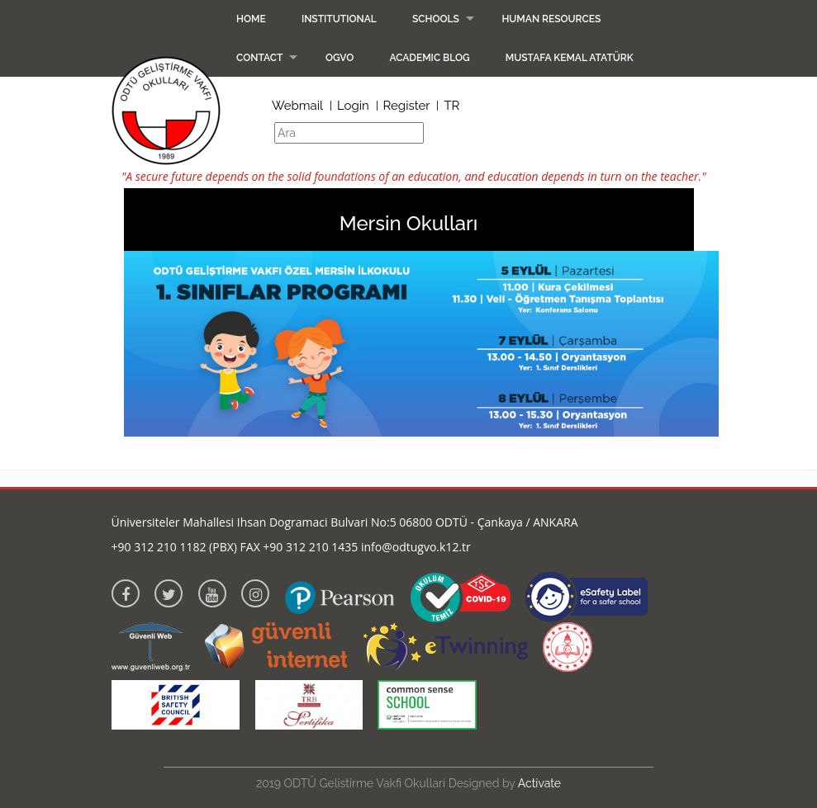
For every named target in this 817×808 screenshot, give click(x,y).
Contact (259, 58)
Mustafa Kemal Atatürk (570, 58)
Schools (435, 19)
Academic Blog (429, 58)
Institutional (339, 19)
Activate (539, 783)
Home (251, 19)
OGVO (339, 58)
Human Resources (551, 19)
